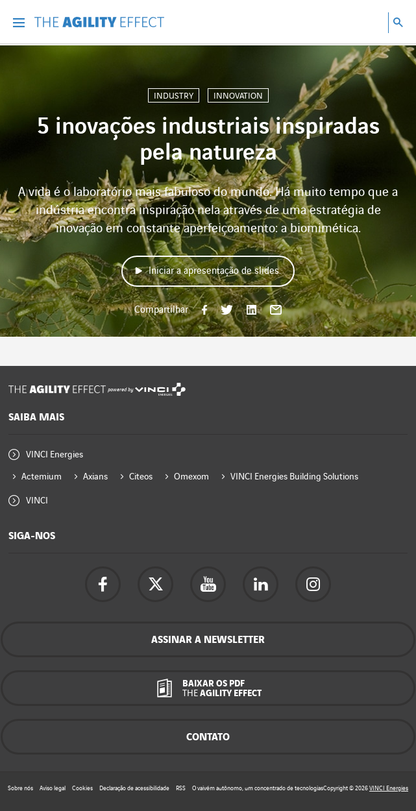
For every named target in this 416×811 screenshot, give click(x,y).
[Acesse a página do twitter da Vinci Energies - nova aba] (155, 584)
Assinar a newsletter (208, 640)
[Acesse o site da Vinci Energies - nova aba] (160, 389)
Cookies (82, 788)
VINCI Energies (54, 454)
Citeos (141, 476)
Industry (173, 96)
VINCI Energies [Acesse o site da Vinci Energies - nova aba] (388, 788)
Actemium (41, 476)
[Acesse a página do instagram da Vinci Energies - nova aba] (313, 584)
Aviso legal (53, 788)
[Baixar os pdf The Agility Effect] (208, 688)
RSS (181, 788)
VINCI (37, 500)
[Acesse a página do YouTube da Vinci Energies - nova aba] (208, 584)
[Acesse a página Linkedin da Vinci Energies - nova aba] (260, 584)
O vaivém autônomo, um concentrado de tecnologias (257, 788)
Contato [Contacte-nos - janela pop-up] (208, 737)
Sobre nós (20, 788)
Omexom (191, 476)
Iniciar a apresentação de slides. (215, 271)
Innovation (238, 96)
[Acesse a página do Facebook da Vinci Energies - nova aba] (103, 584)
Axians (95, 476)
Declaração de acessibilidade (134, 788)
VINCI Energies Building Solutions (294, 476)
